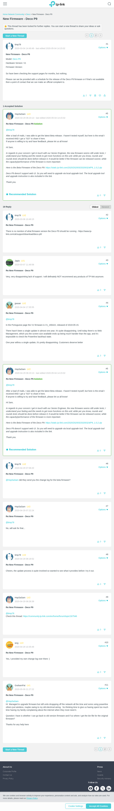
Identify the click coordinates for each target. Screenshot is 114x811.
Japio (17, 261)
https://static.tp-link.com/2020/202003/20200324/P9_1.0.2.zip (74, 167)
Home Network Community (13, 14)
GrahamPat (20, 686)
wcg (16, 643)
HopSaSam (20, 114)
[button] (104, 95)
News (99, 771)
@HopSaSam (12, 480)
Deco (28, 14)
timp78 (18, 44)
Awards (100, 775)
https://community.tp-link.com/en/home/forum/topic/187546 (50, 617)
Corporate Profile (9, 771)
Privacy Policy (8, 778)
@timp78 (10, 130)
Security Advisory (104, 778)
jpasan (18, 304)
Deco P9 (17, 59)
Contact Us (7, 775)
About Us (7, 767)
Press (100, 767)
